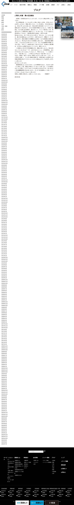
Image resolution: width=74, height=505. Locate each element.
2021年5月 (4, 60)
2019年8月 (4, 85)
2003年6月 (4, 423)
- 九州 (53, 473)
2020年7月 (4, 69)
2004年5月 (4, 403)
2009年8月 (4, 287)
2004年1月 (4, 410)
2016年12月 (4, 137)
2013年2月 (4, 209)
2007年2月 (4, 342)
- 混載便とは (17, 460)
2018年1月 (4, 115)
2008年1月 (4, 322)
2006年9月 (4, 351)
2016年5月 (4, 150)
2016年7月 (4, 146)
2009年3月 (4, 296)
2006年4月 (4, 360)
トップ (11, 4)
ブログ (58, 4)
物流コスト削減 (27, 462)
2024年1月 (4, 41)
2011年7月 (4, 244)
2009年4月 (4, 294)
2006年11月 (4, 348)
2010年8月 (4, 265)
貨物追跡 (53, 4)
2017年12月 (4, 117)
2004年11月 (4, 392)
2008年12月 (4, 301)
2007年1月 (4, 344)
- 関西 (53, 469)
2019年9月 (4, 84)
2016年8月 (4, 145)
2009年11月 (4, 281)
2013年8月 (4, 205)
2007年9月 (4, 329)
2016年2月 (4, 156)
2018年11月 (4, 102)
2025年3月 (4, 38)
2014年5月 (4, 189)
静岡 (2, 22)
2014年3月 (4, 193)
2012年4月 (4, 228)
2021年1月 (4, 63)
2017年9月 (4, 121)
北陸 (2, 28)
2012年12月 (4, 213)
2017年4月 (4, 130)
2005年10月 (4, 372)
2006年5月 (4, 359)
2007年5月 (4, 336)
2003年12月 (4, 412)
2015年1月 (4, 178)
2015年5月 (4, 170)
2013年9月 (4, 204)
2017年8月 (4, 122)
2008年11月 (4, 303)
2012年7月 (4, 222)
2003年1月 (4, 432)
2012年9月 (4, 218)
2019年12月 (4, 80)
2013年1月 (4, 211)
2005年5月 (4, 381)
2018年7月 (4, 109)
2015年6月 (4, 169)
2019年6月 (4, 89)
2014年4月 (4, 191)
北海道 (3, 15)
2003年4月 (4, 427)
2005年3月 (4, 385)
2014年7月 (4, 185)
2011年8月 (4, 242)
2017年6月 (4, 126)
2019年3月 (4, 95)
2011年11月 (4, 237)
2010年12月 (4, 257)
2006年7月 (4, 355)
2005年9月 (4, 373)
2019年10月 (4, 82)
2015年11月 (4, 161)
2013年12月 (4, 198)
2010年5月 (4, 270)
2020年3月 (4, 76)
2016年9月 (4, 143)
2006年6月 (4, 357)
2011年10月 (4, 239)
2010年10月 (4, 261)
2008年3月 (4, 318)
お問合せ (69, 4)
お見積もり (63, 4)
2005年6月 (4, 379)
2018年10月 (4, 104)
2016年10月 (4, 141)
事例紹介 (35, 4)
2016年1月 (4, 158)
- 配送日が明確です (8, 466)
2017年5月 (4, 128)
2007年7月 (4, 333)
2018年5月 (4, 111)
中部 (2, 18)
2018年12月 (4, 100)
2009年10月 (4, 283)
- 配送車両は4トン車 (8, 464)
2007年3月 (4, 340)
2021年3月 (4, 62)
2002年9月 (4, 440)
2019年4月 (4, 93)
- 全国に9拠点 (6, 467)
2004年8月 (4, 397)
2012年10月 (4, 217)
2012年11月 (4, 215)
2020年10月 (4, 65)
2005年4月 (4, 383)
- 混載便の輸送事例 (18, 464)
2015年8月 (4, 165)
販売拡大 (26, 464)
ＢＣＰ (25, 467)
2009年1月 (4, 300)
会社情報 (47, 4)
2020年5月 (4, 73)
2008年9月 (4, 307)
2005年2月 (4, 386)
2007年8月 (4, 331)
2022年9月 (4, 50)
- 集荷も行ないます (8, 469)
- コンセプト (35, 462)
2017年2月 (4, 133)
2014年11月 (4, 180)
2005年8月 (4, 375)
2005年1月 (4, 388)
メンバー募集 (45, 457)
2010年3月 (4, 274)
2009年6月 (4, 290)
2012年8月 (4, 220)
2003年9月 (4, 418)
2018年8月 (4, 108)
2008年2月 (4, 320)
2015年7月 (4, 167)
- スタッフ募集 (45, 460)
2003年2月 (4, 431)
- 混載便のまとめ (18, 475)
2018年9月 (4, 106)
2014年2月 (4, 194)
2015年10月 (4, 163)
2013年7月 (4, 207)
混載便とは (30, 4)
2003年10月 (4, 416)
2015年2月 (4, 176)
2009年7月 (4, 289)
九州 (2, 24)
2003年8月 (4, 420)
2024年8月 (4, 39)
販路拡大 (26, 466)
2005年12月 (4, 368)
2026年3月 (4, 34)
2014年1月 (4, 196)
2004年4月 (4, 405)
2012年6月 (4, 224)
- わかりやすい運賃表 (8, 471)
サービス (15, 4)
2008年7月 (4, 311)
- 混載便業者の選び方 (18, 469)
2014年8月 (4, 183)
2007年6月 (4, 335)
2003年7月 (4, 421)
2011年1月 (4, 255)
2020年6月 (4, 71)
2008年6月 (4, 312)
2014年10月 (4, 181)
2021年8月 (4, 56)
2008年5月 (4, 314)
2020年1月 (4, 78)
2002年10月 (4, 438)
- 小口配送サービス (8, 460)
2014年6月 (4, 187)
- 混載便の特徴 (17, 462)
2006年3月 (4, 362)
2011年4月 (4, 250)
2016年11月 (4, 139)
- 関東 (53, 462)
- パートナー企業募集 (46, 462)
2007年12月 (4, 324)
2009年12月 (4, 279)
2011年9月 (4, 241)
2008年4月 (4, 316)
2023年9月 (4, 43)
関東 (2, 17)
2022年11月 (4, 47)
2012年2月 (4, 231)
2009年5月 (4, 292)
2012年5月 (4, 226)
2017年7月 (4, 124)
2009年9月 (4, 285)
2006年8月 (4, 353)
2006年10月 (4, 349)
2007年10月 (4, 327)
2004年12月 (4, 390)
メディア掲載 (41, 4)
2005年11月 (4, 370)
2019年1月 (4, 98)
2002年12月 (4, 434)
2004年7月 (4, 399)
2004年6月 (4, 401)
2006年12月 (4, 346)
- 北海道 (53, 460)
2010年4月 (4, 272)
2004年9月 (4, 396)
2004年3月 (4, 407)
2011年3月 (4, 252)
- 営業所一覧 (35, 460)
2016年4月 (4, 152)
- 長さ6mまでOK (7, 462)
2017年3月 (4, 132)
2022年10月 (4, 49)
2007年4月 (4, 338)
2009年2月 (4, 298)
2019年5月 (4, 91)
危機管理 (26, 460)
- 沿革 (34, 464)
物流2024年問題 (22, 4)
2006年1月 (4, 366)
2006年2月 (4, 364)
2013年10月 (4, 202)
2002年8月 (4, 442)
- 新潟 (53, 466)
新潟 (2, 30)
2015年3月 (4, 174)
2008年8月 (4, 309)
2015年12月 (4, 159)
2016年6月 (4, 148)
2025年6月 (4, 36)
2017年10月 (4, 119)
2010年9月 (4, 263)
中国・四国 (4, 26)
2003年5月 (4, 425)
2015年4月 (4, 172)
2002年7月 (4, 444)
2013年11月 (4, 200)
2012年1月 (4, 233)
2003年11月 (4, 414)
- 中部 (53, 464)
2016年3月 (4, 154)
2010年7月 (4, 266)
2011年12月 (4, 235)
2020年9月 (4, 67)
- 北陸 (53, 467)
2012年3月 (4, 229)
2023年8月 (4, 45)
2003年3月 (4, 429)
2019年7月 (4, 87)
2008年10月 (4, 305)
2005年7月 (4, 377)
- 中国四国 (54, 471)
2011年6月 (4, 246)
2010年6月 (4, 268)
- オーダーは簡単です (8, 473)
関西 (2, 20)
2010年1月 (4, 277)
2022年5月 (4, 54)
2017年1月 (4, 135)
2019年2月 (4, 97)
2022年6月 (4, 52)
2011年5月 (4, 248)
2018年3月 (4, 113)
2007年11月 (4, 325)
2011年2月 (4, 253)
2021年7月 (4, 58)
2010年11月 (4, 259)
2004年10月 (4, 394)
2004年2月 (4, 408)
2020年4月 (4, 74)
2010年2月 (4, 276)
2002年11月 (4, 436)
